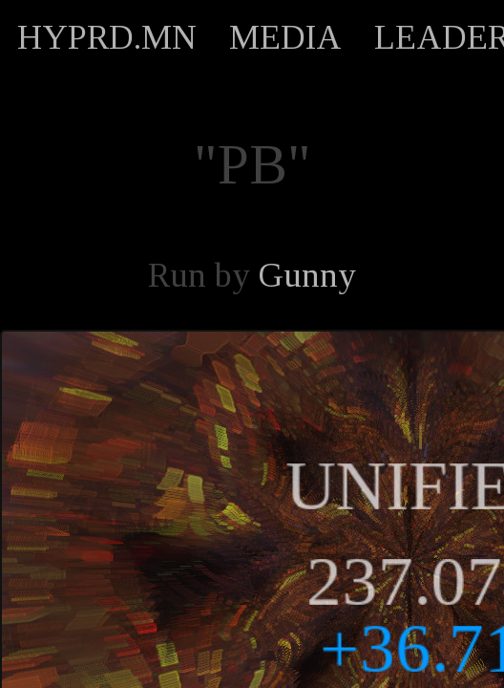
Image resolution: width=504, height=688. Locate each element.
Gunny (307, 275)
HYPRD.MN (107, 37)
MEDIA (285, 37)
